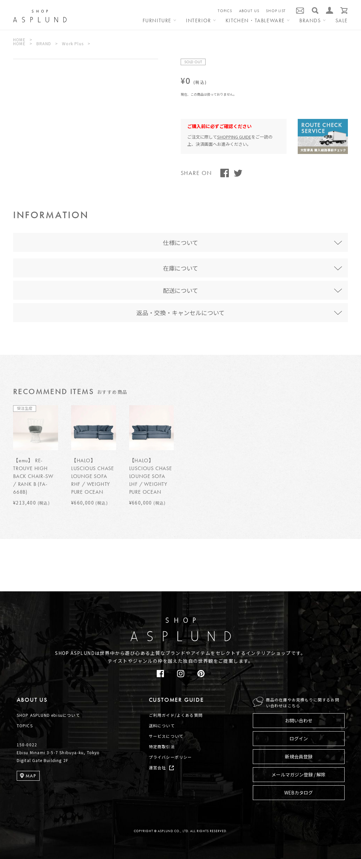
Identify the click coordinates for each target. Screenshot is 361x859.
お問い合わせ (298, 720)
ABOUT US (249, 10)
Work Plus (73, 43)
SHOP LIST (276, 10)
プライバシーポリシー (170, 757)
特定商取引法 (162, 746)
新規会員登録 (298, 756)
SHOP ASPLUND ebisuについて (48, 715)
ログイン (299, 738)
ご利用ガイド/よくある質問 (176, 715)
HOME (19, 39)
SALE (341, 21)
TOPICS (225, 10)
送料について (162, 725)
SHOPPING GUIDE (234, 137)
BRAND (43, 43)
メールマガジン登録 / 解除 (298, 774)
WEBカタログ (298, 792)
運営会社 (157, 767)
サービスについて (166, 736)
